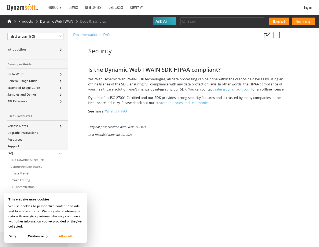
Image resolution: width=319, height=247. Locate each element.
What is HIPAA (101, 116)
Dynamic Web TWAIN (56, 21)
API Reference (17, 101)
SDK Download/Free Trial (28, 160)
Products (25, 21)
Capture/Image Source (26, 167)
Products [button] (54, 7)
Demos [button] (73, 7)
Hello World (16, 74)
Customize (37, 236)
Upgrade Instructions (22, 133)
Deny (12, 236)
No (280, 55)
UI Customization (23, 187)
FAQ (106, 34)
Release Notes (17, 126)
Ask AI (161, 21)
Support (13, 146)
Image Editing (20, 180)
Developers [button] (93, 7)
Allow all (65, 236)
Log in (308, 7)
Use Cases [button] (116, 7)
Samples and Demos (22, 94)
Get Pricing (303, 21)
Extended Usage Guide (23, 88)
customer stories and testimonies (196, 108)
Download (279, 21)
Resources (14, 139)
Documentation (85, 34)
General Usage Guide (22, 81)
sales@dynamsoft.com (104, 94)
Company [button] (136, 7)
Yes (265, 55)
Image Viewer (20, 173)
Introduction (16, 49)
